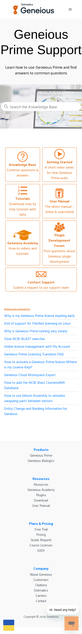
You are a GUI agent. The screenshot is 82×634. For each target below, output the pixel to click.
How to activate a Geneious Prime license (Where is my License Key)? (40, 364)
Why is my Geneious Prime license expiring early (39, 315)
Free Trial (41, 529)
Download (41, 500)
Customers (41, 580)
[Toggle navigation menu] (70, 9)
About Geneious (41, 574)
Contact (41, 601)
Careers (41, 595)
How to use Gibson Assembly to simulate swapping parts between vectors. (34, 398)
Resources (41, 478)
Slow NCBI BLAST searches (24, 338)
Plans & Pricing (41, 523)
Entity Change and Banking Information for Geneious (35, 411)
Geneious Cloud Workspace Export (30, 374)
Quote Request (41, 540)
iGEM (41, 550)
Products (41, 449)
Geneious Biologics (41, 460)
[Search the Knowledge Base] (41, 106)
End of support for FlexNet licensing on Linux (37, 323)
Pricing (41, 534)
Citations (41, 585)
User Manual (41, 505)
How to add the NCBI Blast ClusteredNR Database (34, 385)
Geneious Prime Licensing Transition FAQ (34, 354)
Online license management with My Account (37, 346)
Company (41, 568)
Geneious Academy (41, 489)
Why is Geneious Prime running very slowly (35, 331)
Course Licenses (41, 545)
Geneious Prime (41, 455)
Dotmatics (41, 590)
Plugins (41, 495)
